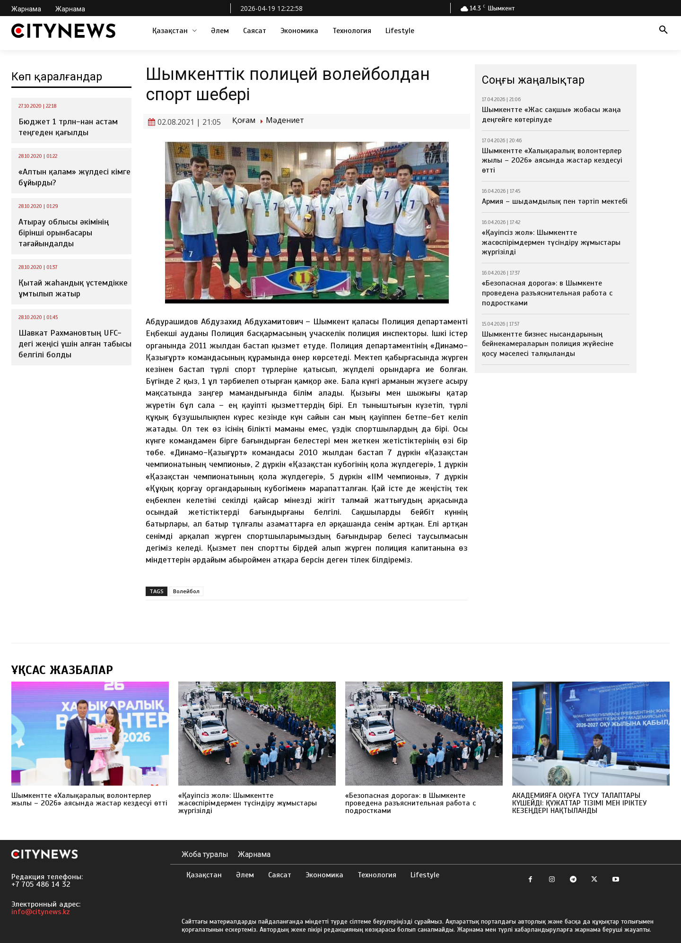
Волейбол (186, 591)
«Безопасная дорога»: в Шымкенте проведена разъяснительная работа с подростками (547, 293)
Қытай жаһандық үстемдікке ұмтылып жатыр (73, 288)
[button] (663, 31)
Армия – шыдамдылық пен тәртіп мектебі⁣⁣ (555, 201)
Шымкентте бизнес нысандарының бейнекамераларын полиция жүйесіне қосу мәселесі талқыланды (547, 344)
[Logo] (63, 30)
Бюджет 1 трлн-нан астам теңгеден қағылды (68, 127)
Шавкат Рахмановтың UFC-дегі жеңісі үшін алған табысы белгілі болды (74, 344)
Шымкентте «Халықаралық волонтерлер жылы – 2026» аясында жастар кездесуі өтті (552, 160)
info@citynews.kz (40, 912)
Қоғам (243, 120)
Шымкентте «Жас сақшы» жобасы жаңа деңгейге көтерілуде (551, 114)
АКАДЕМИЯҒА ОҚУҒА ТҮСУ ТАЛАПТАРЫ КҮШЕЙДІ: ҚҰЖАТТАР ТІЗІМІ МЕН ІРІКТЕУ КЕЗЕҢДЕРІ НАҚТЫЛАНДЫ (579, 803)
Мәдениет (285, 120)
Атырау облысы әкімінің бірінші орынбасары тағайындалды (63, 232)
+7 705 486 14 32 (40, 884)
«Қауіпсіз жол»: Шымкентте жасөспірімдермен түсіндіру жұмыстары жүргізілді (551, 242)
